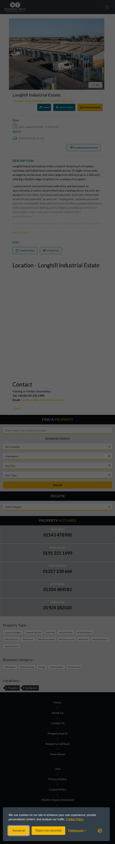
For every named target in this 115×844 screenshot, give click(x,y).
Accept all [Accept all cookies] (18, 830)
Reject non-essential (48, 830)
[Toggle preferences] (77, 830)
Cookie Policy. (75, 819)
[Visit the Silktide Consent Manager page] (100, 830)
